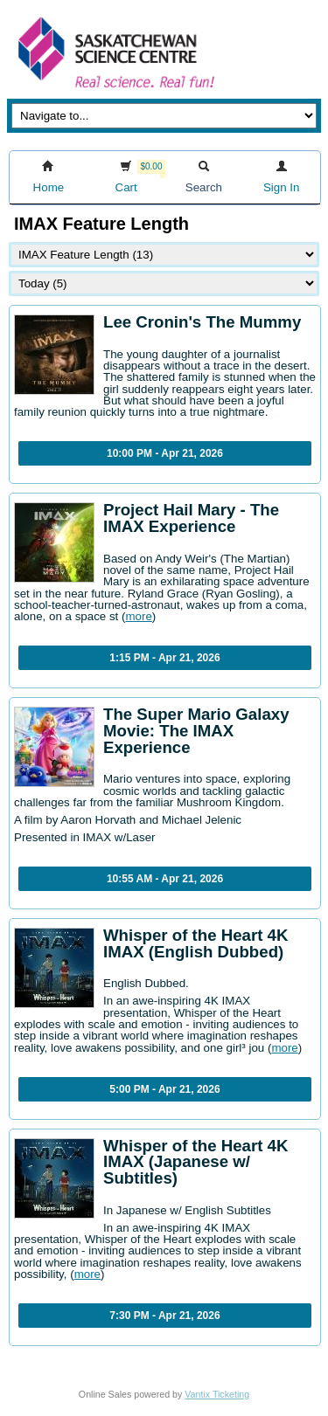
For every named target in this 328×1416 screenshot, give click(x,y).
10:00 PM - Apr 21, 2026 (165, 453)
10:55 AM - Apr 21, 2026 (165, 879)
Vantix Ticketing (217, 1394)
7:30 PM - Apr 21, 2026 (164, 1315)
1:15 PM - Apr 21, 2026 (164, 658)
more (138, 616)
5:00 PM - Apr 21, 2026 (164, 1089)
